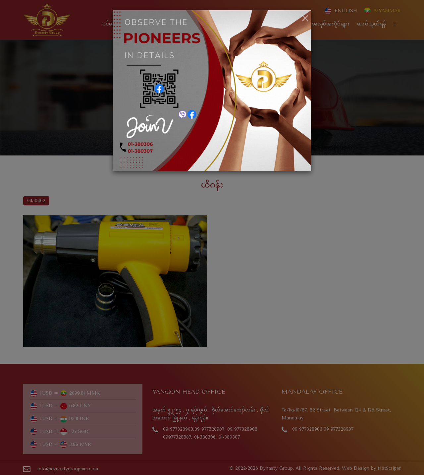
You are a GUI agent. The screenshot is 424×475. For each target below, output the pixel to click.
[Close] (305, 18)
